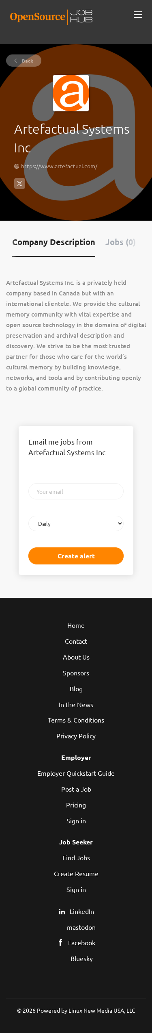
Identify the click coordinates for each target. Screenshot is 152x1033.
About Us (76, 657)
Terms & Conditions (76, 720)
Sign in (76, 820)
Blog (76, 688)
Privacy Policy (76, 735)
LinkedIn (82, 911)
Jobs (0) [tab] (120, 242)
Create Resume (76, 873)
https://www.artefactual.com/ (59, 165)
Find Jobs (76, 857)
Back (27, 60)
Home (76, 625)
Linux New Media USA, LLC (102, 1010)
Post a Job (76, 789)
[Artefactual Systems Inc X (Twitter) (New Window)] (19, 186)
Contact (76, 641)
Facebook (81, 942)
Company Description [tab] (53, 242)
